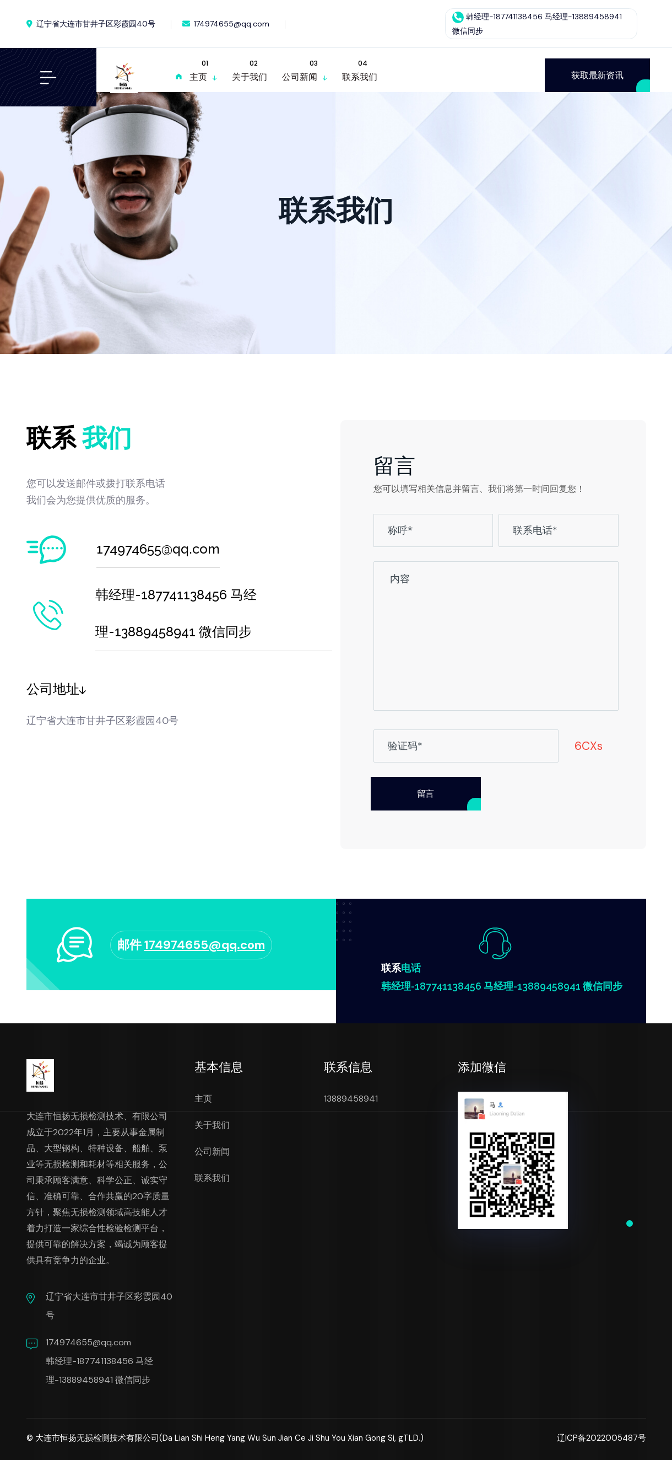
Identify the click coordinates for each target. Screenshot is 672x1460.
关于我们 (212, 1125)
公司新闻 (212, 1151)
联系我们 (212, 1178)
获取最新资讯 (597, 75)
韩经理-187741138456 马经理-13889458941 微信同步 (501, 986)
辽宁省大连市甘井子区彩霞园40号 (90, 24)
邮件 (191, 945)
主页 (203, 1098)
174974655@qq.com (225, 24)
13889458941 (351, 1098)
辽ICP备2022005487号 (601, 1437)
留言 (426, 793)
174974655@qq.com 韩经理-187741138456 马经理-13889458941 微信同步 (99, 1361)
